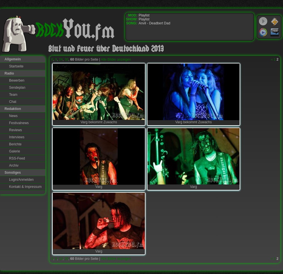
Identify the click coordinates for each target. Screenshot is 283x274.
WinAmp (274, 21)
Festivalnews (19, 123)
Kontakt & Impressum (25, 187)
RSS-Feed (17, 158)
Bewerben (16, 80)
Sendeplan (17, 88)
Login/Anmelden (21, 180)
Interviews (16, 137)
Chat (12, 102)
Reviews (15, 130)
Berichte (15, 144)
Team (13, 95)
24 (61, 59)
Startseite (16, 66)
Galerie (14, 151)
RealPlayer (274, 32)
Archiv (13, 165)
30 (66, 59)
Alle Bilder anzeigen (116, 59)
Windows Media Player (263, 32)
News (13, 116)
